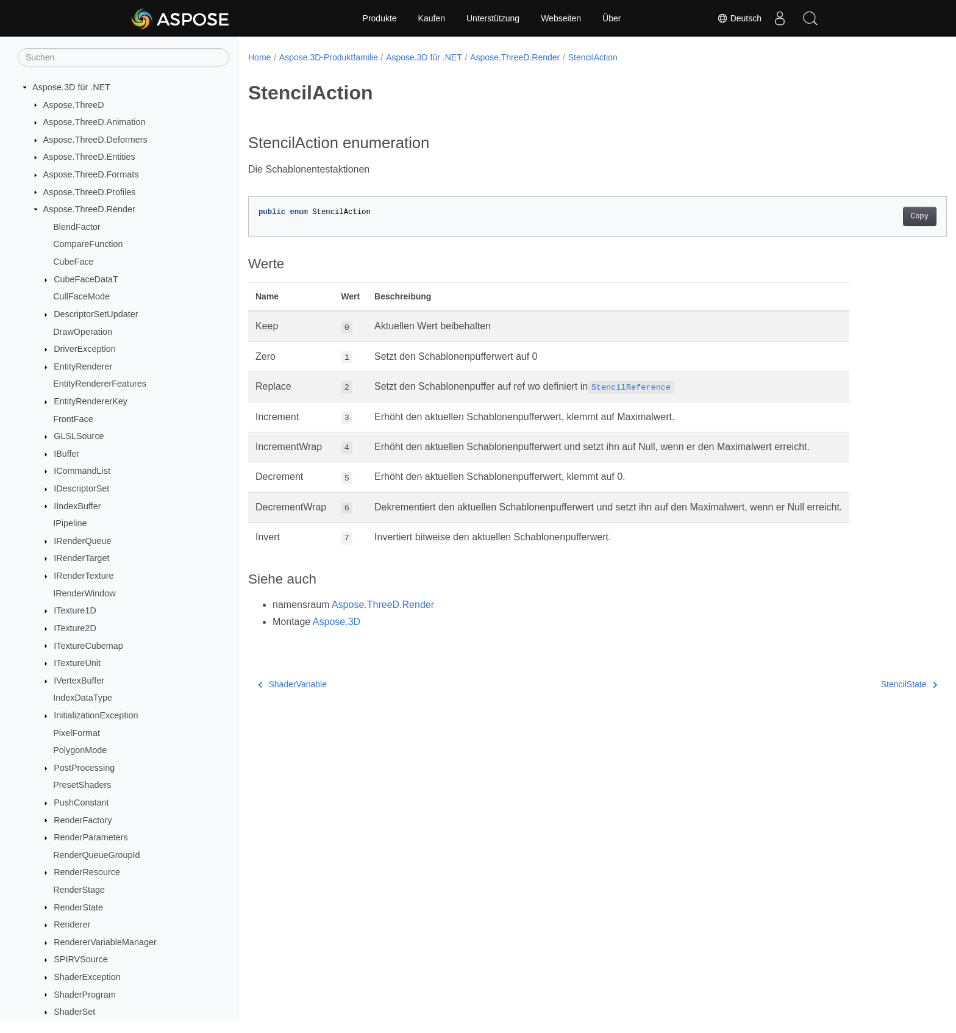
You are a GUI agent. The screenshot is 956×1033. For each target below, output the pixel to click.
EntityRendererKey (90, 401)
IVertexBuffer (79, 680)
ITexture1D (75, 610)
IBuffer (66, 454)
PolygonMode (80, 750)
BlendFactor (77, 227)
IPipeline (70, 523)
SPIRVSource (81, 959)
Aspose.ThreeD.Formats (91, 174)
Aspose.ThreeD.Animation (94, 122)
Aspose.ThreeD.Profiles (89, 192)
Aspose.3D (336, 622)
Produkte (380, 18)
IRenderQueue (82, 541)
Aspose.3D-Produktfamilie (328, 57)
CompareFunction (88, 244)
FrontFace (73, 419)
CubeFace (73, 261)
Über (611, 18)
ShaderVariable (292, 684)
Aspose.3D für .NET (71, 87)
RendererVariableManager (105, 942)
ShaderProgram (85, 994)
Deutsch (739, 18)
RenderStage (79, 890)
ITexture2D (75, 628)
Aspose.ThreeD (73, 105)
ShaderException (87, 977)
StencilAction (593, 57)
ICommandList (82, 471)
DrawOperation (82, 332)
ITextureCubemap (88, 646)
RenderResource (87, 872)
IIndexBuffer (77, 506)
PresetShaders (82, 785)
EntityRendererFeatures (99, 383)
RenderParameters (91, 837)
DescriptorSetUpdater (96, 314)
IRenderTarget (81, 558)
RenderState (78, 907)
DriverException (85, 349)
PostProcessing (84, 768)
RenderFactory (83, 820)
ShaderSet (74, 1012)
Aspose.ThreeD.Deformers (95, 140)
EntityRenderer (83, 366)
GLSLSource (79, 436)
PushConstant (81, 802)
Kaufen (431, 18)
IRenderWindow (84, 593)
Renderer (72, 924)
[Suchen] (123, 57)
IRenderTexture (83, 576)
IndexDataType (82, 697)
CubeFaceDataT (86, 279)
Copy (871, 216)
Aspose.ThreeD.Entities (89, 157)
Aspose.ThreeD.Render (89, 209)
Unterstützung (492, 18)
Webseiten (561, 18)
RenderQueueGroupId (96, 855)
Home (259, 57)
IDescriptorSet (81, 488)
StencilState (861, 684)
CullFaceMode (81, 296)
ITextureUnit (77, 663)
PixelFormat (76, 733)
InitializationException (96, 715)
